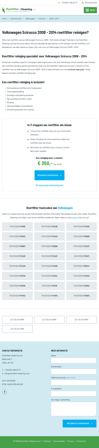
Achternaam (56, 366)
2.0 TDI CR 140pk (49, 319)
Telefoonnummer (63, 377)
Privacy (71, 441)
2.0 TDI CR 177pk (17, 329)
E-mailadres (56, 388)
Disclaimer (81, 441)
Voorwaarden (59, 441)
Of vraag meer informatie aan (49, 185)
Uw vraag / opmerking (60, 399)
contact (74, 217)
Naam (53, 355)
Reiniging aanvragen (48, 175)
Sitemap (47, 441)
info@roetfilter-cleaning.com (17, 373)
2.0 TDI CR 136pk (17, 319)
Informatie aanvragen (78, 423)
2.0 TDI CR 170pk (81, 319)
